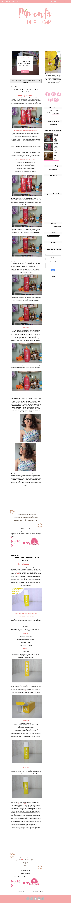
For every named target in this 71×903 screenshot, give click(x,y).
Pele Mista (36, 875)
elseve (15, 534)
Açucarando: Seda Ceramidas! (56, 146)
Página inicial (21, 891)
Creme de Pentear (30, 533)
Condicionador (22, 533)
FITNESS (18, 1)
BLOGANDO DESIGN (49, 901)
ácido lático (18, 875)
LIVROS (13, 1)
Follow (53, 276)
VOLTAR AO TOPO (59, 901)
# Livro (56, 110)
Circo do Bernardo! (56, 135)
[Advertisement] (35, 37)
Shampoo (36, 534)
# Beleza (49, 110)
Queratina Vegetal (29, 534)
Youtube (12, 536)
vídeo (39, 534)
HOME (2, 1)
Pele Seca (16, 876)
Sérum (19, 876)
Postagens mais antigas (38, 891)
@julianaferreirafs (57, 226)
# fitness (49, 112)
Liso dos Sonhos (21, 534)
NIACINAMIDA (31, 875)
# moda (49, 115)
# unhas (56, 115)
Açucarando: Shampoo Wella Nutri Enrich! (25, 63)
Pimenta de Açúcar (53, 169)
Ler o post (25, 71)
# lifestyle (56, 113)
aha (17, 533)
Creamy (25, 875)
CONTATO (8, 1)
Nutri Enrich (25, 57)
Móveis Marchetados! (56, 154)
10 (34, 881)
